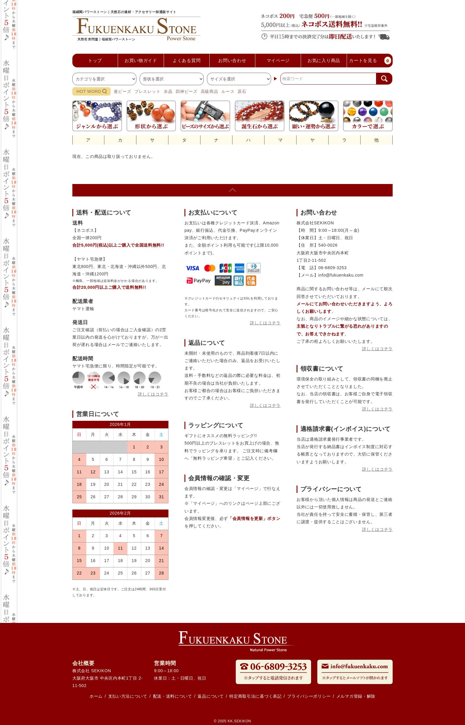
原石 (242, 91)
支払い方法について (127, 696)
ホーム (96, 696)
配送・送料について (172, 696)
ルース (227, 91)
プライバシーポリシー (309, 696)
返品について (211, 696)
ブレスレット (147, 91)
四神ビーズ (187, 91)
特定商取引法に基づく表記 (255, 696)
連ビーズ (122, 91)
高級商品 (209, 91)
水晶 (168, 91)
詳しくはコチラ (153, 394)
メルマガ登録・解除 (355, 696)
